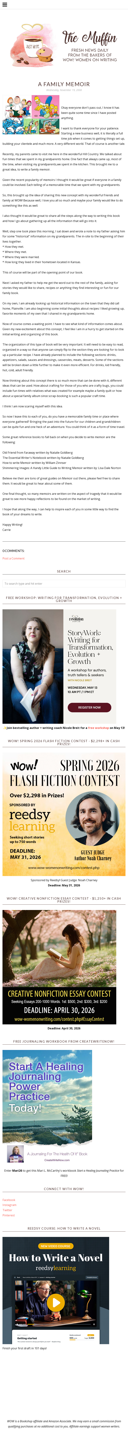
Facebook (8, 1200)
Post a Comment (13, 558)
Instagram (9, 1205)
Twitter (7, 1210)
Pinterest (8, 1215)
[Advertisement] (63, 1385)
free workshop (98, 728)
